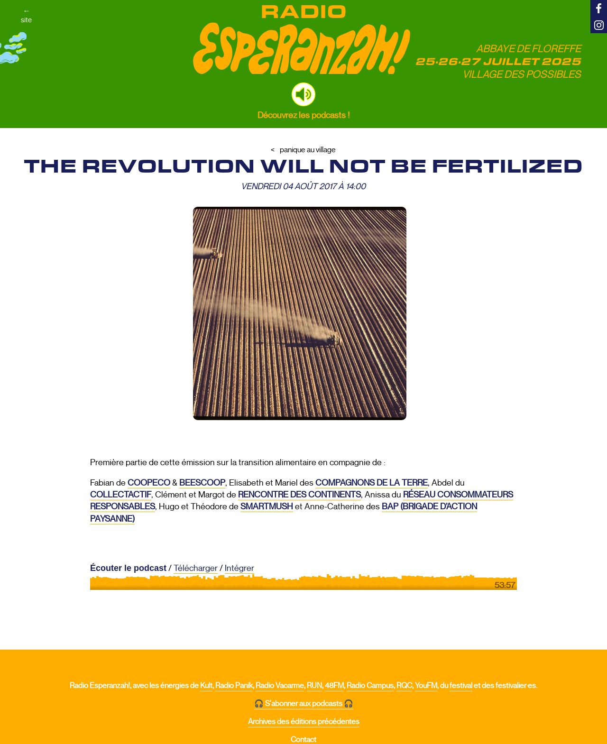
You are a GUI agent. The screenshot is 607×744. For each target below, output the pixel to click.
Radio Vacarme (280, 685)
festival (461, 685)
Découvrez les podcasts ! (303, 115)
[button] (303, 94)
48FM (334, 685)
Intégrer (239, 568)
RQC (404, 685)
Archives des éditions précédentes (303, 721)
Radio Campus (370, 685)
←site (33, 29)
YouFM (426, 685)
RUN (314, 685)
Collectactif (120, 494)
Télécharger (196, 568)
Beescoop (202, 483)
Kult (206, 685)
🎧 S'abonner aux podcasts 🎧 (303, 703)
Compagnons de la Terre (371, 483)
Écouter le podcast (128, 568)
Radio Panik (234, 685)
